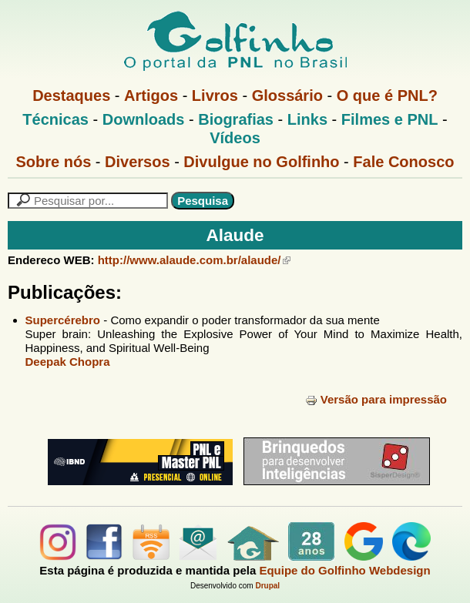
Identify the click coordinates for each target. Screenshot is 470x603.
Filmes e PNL (389, 119)
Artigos (151, 95)
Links (307, 119)
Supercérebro (63, 320)
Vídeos (235, 137)
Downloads (143, 119)
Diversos (137, 161)
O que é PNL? (387, 95)
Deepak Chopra (67, 361)
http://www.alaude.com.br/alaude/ (194, 259)
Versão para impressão (376, 399)
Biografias (236, 119)
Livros (215, 95)
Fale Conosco (403, 161)
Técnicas (55, 119)
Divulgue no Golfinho (261, 161)
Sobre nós (54, 161)
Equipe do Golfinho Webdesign (344, 570)
